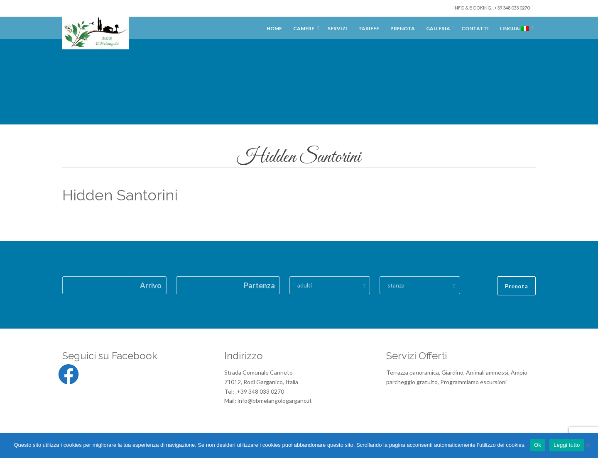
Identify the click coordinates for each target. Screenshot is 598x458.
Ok (537, 445)
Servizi (337, 28)
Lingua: (514, 28)
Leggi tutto (567, 445)
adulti (304, 285)
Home (274, 28)
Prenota (402, 28)
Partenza (259, 285)
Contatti (475, 28)
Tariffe (368, 28)
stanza (395, 285)
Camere (303, 28)
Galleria (438, 28)
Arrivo (151, 285)
